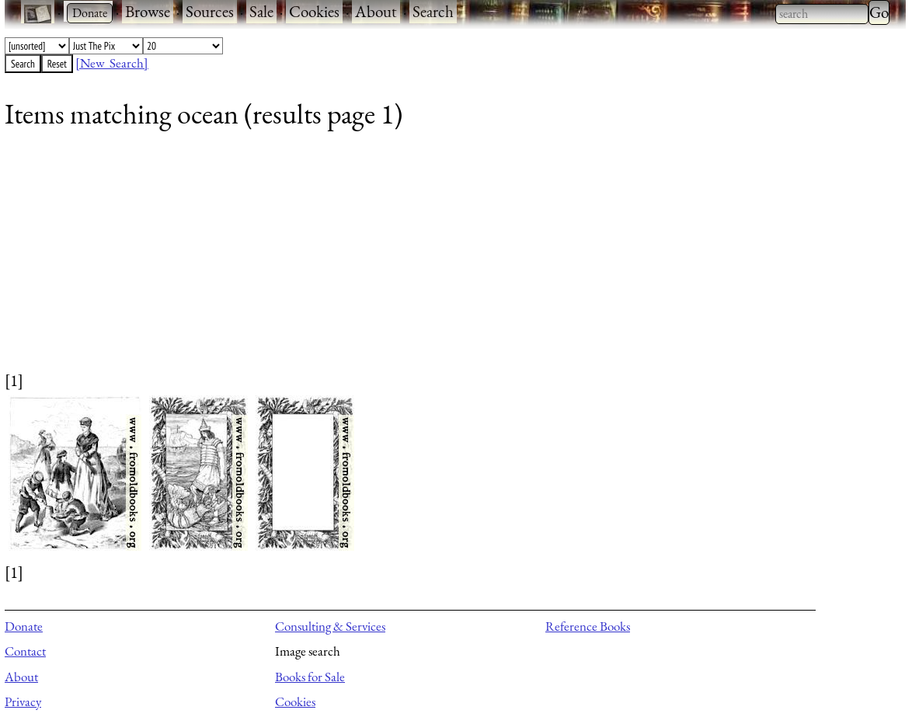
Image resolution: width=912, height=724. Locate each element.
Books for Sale (310, 676)
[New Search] (111, 62)
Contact (25, 651)
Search (433, 11)
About (376, 11)
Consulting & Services (330, 626)
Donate (24, 626)
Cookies (314, 11)
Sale (261, 11)
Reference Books (587, 626)
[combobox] (821, 14)
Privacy (23, 701)
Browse (147, 11)
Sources (210, 11)
